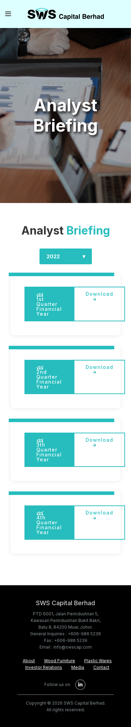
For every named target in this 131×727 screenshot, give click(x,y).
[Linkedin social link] (80, 684)
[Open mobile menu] (8, 14)
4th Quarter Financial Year (49, 523)
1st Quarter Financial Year (49, 305)
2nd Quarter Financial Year (49, 377)
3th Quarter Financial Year (49, 450)
